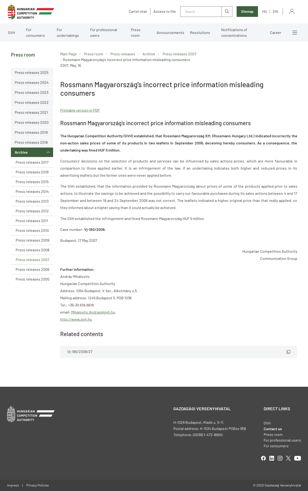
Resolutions (200, 32)
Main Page (68, 54)
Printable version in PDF (80, 110)
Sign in (292, 11)
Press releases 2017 (32, 162)
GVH (11, 32)
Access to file (164, 11)
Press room (135, 32)
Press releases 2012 (32, 211)
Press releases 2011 (32, 220)
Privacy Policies (37, 485)
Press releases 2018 (31, 142)
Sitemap (247, 12)
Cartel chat (138, 11)
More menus (294, 32)
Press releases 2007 (32, 259)
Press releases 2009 (32, 240)
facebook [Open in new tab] (263, 458)
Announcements (170, 32)
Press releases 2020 (32, 122)
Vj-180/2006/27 (79, 351)
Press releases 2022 (32, 102)
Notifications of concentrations (234, 32)
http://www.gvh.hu (76, 319)
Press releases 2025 (31, 72)
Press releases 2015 (32, 181)
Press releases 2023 (31, 92)
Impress (13, 485)
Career (275, 32)
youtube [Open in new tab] (297, 458)
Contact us (273, 428)
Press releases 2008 (32, 250)
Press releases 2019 (31, 132)
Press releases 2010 (32, 230)
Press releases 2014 (32, 191)
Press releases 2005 (32, 279)
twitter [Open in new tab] (288, 458)
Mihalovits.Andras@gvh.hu (93, 312)
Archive (21, 152)
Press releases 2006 (32, 269)
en (275, 11)
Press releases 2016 (32, 172)
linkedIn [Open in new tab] (271, 458)
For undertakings (68, 32)
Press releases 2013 (32, 201)
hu (264, 11)
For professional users (103, 32)
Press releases (122, 54)
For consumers (35, 32)
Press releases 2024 (32, 82)
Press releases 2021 (31, 112)
